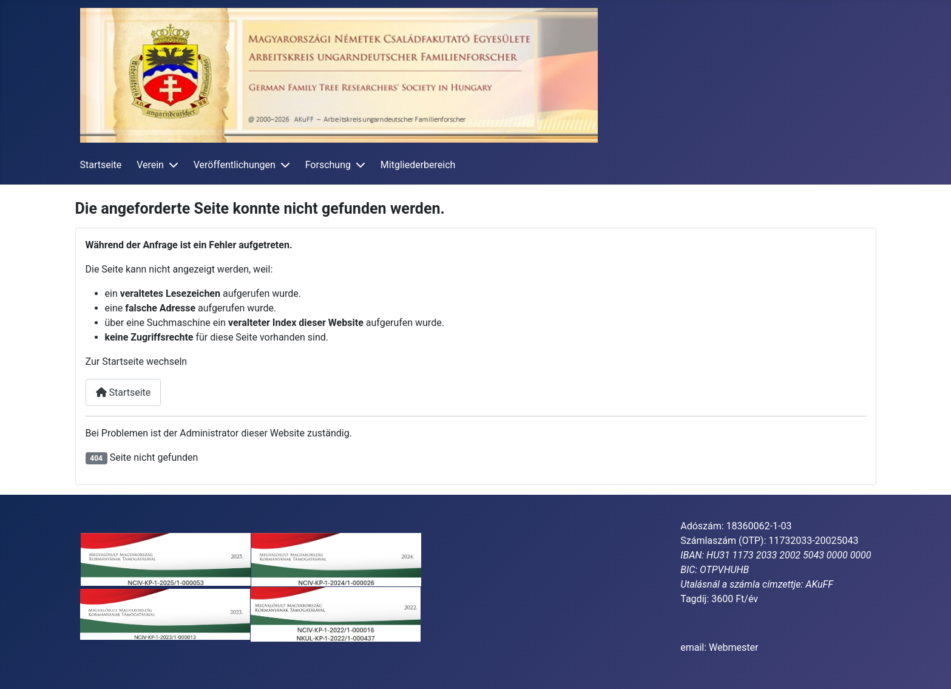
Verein (150, 165)
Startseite (101, 165)
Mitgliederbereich (418, 165)
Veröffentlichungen (235, 165)
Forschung (328, 165)
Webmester (733, 647)
